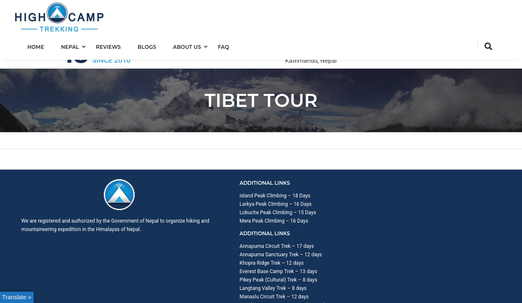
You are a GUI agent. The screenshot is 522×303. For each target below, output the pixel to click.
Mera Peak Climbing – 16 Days (191, 195)
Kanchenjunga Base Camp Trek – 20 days (326, 229)
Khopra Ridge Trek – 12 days (312, 187)
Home (44, 45)
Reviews (116, 45)
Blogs (155, 45)
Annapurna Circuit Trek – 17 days (317, 170)
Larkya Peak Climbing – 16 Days (193, 178)
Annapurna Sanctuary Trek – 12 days (321, 178)
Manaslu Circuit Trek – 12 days (315, 220)
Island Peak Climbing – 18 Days (192, 170)
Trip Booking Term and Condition (426, 265)
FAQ (232, 45)
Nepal (78, 45)
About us (195, 45)
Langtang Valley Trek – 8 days (313, 212)
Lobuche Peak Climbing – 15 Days (195, 187)
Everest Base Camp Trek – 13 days (319, 195)
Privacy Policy (485, 265)
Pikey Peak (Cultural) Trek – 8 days (319, 204)
